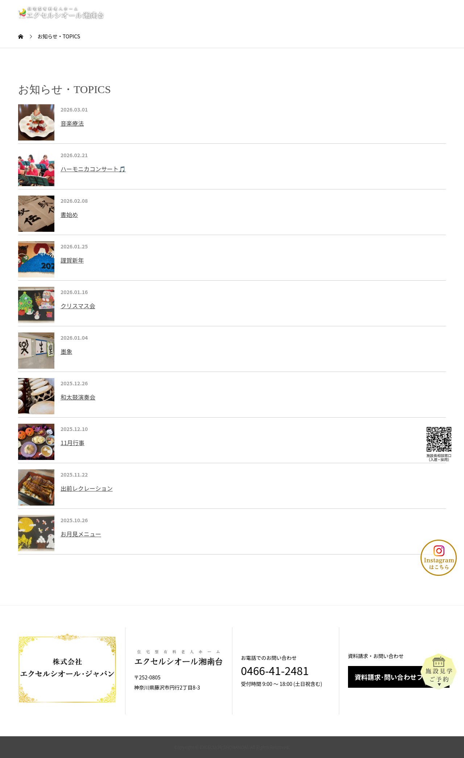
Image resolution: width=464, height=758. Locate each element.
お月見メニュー (81, 533)
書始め (69, 214)
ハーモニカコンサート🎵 (93, 168)
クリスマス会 (78, 305)
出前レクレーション (87, 488)
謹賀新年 (72, 260)
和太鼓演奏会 (78, 397)
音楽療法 (72, 123)
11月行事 (72, 442)
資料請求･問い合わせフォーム (398, 677)
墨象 (66, 351)
